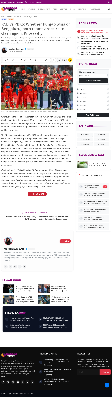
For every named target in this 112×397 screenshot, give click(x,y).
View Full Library (93, 115)
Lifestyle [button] (64, 9)
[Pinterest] (23, 382)
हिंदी (26, 2)
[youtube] (101, 140)
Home (3, 17)
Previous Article (29, 213)
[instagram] (15, 267)
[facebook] (6, 267)
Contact (3, 2)
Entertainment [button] (45, 9)
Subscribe (105, 372)
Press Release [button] (95, 9)
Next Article (44, 213)
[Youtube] (18, 382)
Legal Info (20, 2)
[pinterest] (85, 144)
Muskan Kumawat (14, 249)
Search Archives (93, 80)
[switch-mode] (109, 2)
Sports (9, 17)
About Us (11, 2)
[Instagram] (13, 382)
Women (31, 2)
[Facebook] (3, 382)
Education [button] (83, 9)
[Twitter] (8, 382)
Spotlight (39, 2)
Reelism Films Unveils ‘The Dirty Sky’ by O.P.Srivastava (21, 218)
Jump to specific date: (87, 72)
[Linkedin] (27, 382)
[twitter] (10, 267)
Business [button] (32, 9)
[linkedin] (20, 267)
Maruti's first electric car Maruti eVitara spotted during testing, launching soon (54, 218)
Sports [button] (73, 9)
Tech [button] (55, 9)
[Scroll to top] (107, 385)
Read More (37, 194)
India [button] (24, 9)
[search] (109, 9)
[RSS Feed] (32, 382)
